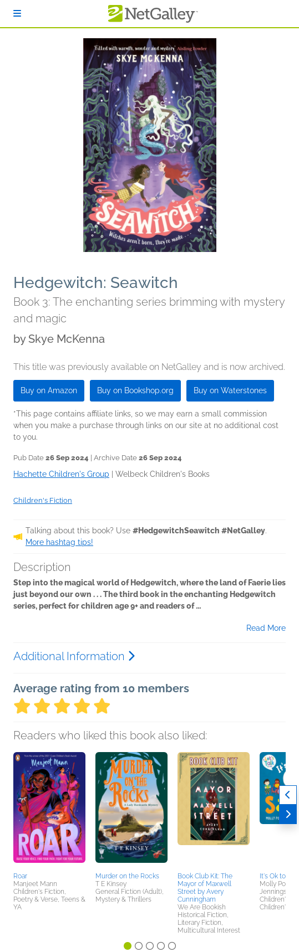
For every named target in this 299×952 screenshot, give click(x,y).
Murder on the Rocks (127, 876)
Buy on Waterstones (230, 390)
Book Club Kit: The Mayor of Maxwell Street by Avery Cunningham (205, 887)
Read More (266, 628)
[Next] (288, 814)
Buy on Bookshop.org (135, 390)
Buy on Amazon (49, 390)
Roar (20, 876)
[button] (49, 810)
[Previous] (288, 795)
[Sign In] (17, 13)
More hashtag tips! (59, 542)
